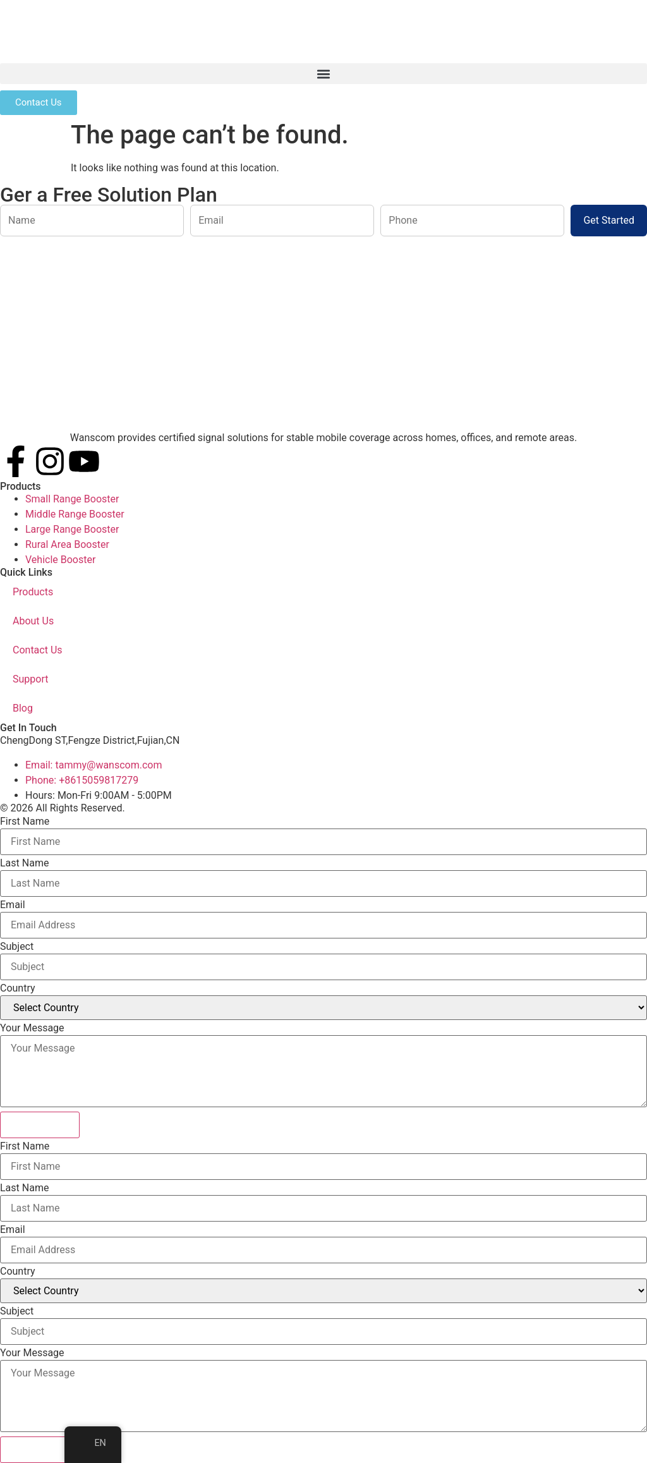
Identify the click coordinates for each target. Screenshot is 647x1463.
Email (12, 905)
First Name (24, 821)
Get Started (608, 220)
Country (17, 988)
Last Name (24, 863)
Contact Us (38, 650)
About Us (33, 621)
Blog (23, 708)
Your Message (32, 1028)
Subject (16, 947)
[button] (323, 73)
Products (33, 592)
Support (30, 679)
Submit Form (40, 1125)
